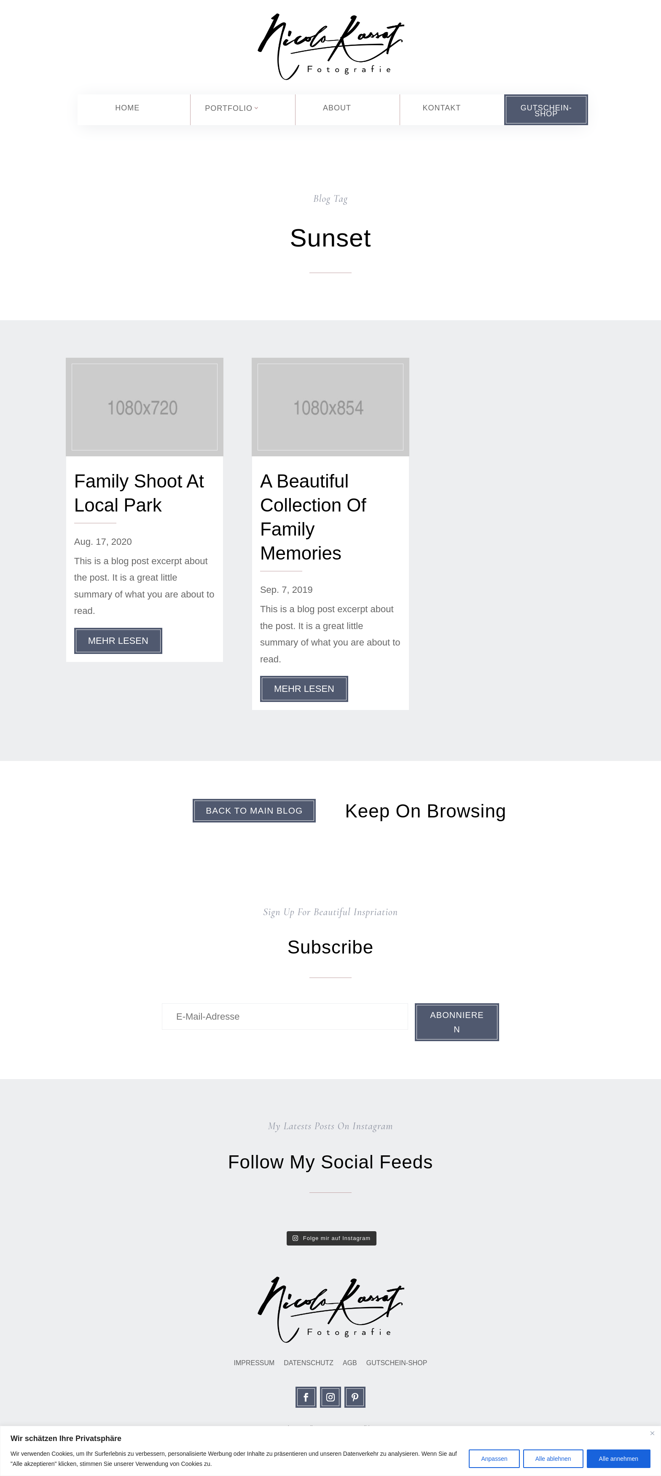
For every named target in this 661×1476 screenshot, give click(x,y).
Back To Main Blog (251, 811)
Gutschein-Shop (546, 111)
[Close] (652, 1433)
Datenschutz (308, 1366)
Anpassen (494, 1458)
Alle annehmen (618, 1458)
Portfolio (229, 108)
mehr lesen (118, 640)
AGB (350, 1366)
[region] (330, 1451)
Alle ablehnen (553, 1458)
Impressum (254, 1366)
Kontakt (441, 108)
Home (127, 108)
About (337, 108)
